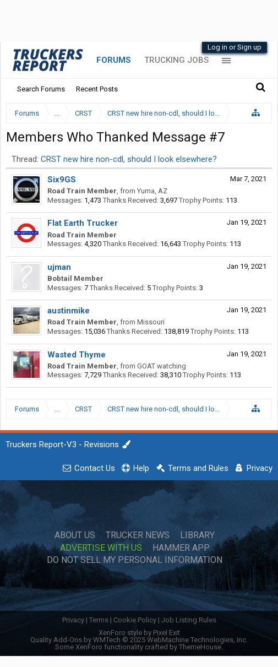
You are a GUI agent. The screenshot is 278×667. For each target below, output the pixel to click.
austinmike (68, 311)
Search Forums (41, 89)
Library (197, 535)
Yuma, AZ (152, 191)
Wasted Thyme (76, 355)
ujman (59, 267)
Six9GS (61, 180)
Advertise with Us (101, 548)
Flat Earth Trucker (82, 223)
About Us (74, 535)
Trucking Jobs (176, 60)
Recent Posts (97, 89)
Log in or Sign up (234, 47)
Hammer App (181, 548)
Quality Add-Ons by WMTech (139, 640)
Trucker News (138, 535)
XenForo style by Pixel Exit (139, 632)
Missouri (151, 322)
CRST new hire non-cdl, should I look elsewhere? (129, 159)
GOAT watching (161, 366)
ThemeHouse (200, 647)
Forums (113, 60)
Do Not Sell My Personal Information (134, 560)
